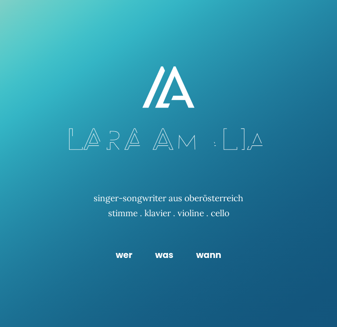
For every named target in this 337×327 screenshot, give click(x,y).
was (164, 255)
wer (124, 255)
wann (209, 255)
